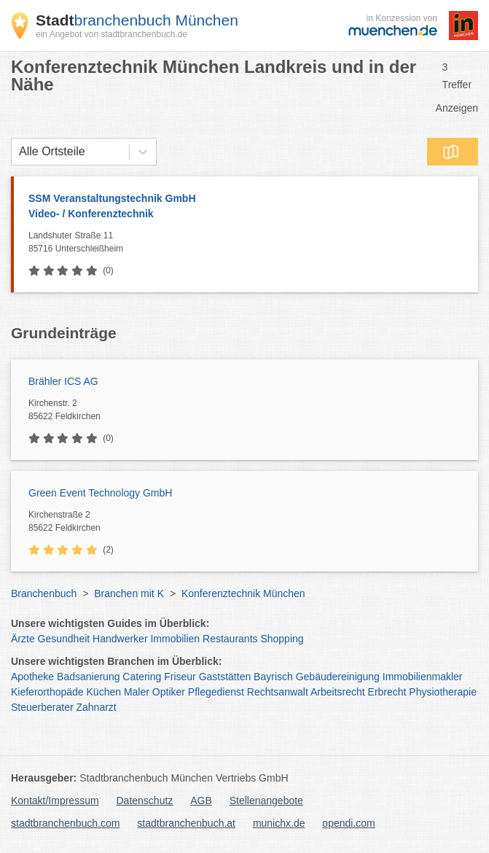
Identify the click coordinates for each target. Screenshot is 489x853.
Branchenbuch (44, 593)
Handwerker (120, 638)
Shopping (281, 638)
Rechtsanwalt (277, 692)
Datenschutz (145, 800)
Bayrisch (273, 676)
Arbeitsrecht (337, 692)
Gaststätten (225, 676)
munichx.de (279, 823)
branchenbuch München (137, 20)
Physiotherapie (443, 692)
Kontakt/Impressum (55, 800)
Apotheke (32, 676)
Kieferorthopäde (47, 692)
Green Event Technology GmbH (100, 493)
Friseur (180, 676)
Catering (141, 676)
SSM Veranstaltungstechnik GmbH (245, 207)
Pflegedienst (216, 692)
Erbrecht (387, 692)
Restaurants (230, 638)
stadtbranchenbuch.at (186, 823)
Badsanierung (88, 676)
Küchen (104, 692)
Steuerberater (42, 707)
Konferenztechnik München (243, 593)
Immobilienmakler (423, 676)
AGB (201, 800)
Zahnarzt (97, 707)
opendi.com (348, 823)
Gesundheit (64, 638)
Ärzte (23, 638)
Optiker (168, 692)
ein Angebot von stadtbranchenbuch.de (111, 34)
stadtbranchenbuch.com (65, 823)
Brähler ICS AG (63, 381)
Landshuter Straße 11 (249, 242)
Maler (136, 692)
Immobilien (175, 638)
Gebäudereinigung (338, 676)
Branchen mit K (129, 593)
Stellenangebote (266, 800)
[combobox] (18, 151)
